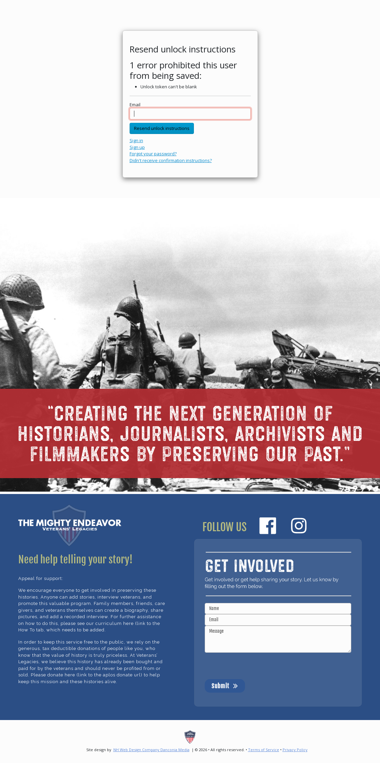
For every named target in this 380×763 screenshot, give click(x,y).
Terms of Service (263, 749)
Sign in (136, 140)
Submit (224, 685)
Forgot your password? (153, 154)
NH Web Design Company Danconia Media (151, 749)
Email (135, 105)
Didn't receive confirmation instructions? (171, 160)
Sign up (137, 147)
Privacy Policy (295, 749)
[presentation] (256, 666)
